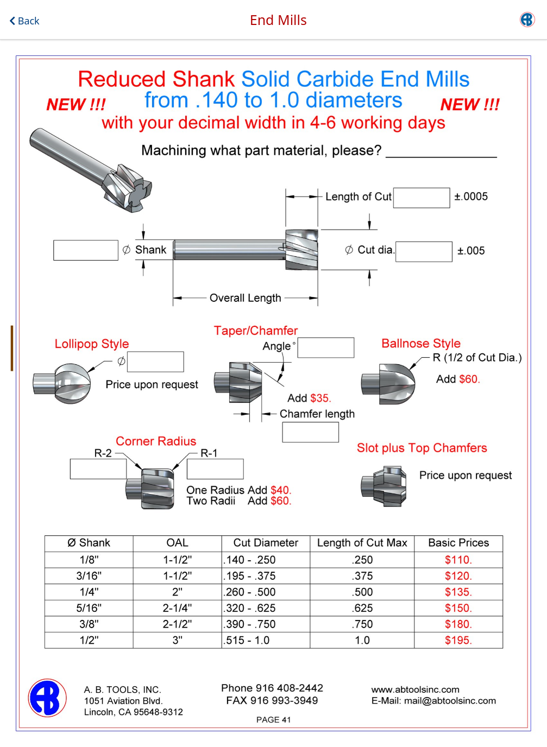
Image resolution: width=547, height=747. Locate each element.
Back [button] (24, 20)
